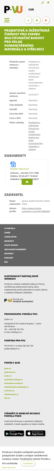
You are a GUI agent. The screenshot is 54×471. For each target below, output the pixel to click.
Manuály (9, 241)
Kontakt (8, 257)
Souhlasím (28, 463)
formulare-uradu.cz (13, 383)
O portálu (9, 228)
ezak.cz (7, 375)
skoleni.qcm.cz (11, 394)
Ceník (7, 232)
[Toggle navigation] (6, 20)
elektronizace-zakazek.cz (16, 387)
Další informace (9, 467)
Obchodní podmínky (15, 249)
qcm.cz (7, 368)
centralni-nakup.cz (13, 379)
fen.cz (7, 398)
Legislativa (10, 236)
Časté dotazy (11, 245)
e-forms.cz (9, 390)
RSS (6, 262)
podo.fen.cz (9, 372)
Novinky (9, 253)
